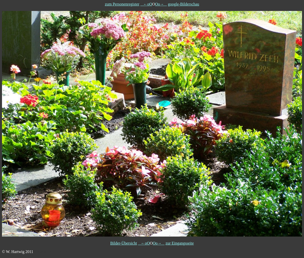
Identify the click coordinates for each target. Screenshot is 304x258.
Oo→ (161, 4)
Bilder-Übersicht (123, 243)
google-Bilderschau (183, 4)
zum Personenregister (122, 4)
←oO (146, 4)
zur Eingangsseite (180, 243)
